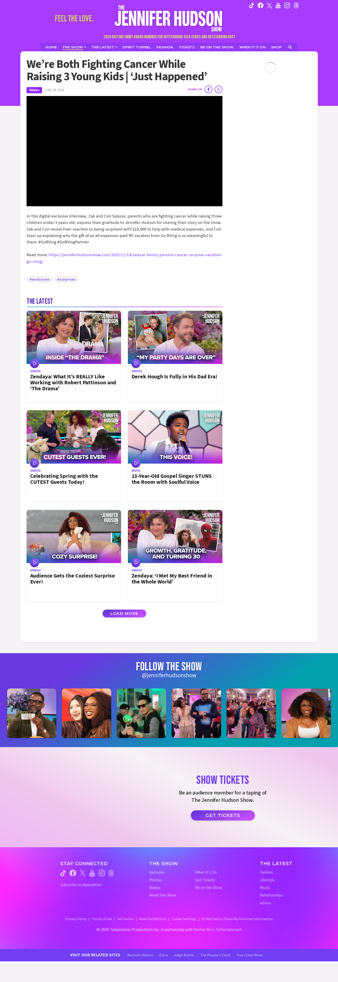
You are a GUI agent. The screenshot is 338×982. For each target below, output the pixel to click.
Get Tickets (223, 815)
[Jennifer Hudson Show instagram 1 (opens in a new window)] (32, 713)
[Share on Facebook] (208, 89)
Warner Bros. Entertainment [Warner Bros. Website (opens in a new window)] (218, 929)
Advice (265, 903)
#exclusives (40, 279)
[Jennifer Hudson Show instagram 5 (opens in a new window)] (251, 713)
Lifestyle (267, 880)
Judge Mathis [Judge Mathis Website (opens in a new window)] (184, 955)
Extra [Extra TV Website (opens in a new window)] (163, 955)
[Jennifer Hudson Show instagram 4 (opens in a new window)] (196, 713)
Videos (34, 90)
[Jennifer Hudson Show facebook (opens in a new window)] (260, 5)
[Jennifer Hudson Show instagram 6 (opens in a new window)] (306, 713)
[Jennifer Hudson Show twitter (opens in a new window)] (269, 5)
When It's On (206, 872)
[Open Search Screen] (290, 47)
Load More (124, 613)
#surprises (66, 279)
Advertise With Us (152, 918)
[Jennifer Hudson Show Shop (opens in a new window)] (276, 47)
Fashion (266, 872)
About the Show (162, 895)
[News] (104, 47)
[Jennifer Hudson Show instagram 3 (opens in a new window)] (141, 713)
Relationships (271, 895)
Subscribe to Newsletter (81, 885)
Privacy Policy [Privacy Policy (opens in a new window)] (76, 918)
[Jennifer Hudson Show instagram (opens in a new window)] (287, 5)
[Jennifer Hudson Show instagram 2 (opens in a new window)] (86, 713)
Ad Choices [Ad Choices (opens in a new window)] (125, 918)
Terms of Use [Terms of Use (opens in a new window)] (102, 918)
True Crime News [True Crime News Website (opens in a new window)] (249, 955)
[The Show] (74, 47)
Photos (155, 880)
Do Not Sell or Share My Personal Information (237, 918)
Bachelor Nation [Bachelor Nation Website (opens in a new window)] (140, 955)
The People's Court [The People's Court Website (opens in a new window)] (215, 955)
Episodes (157, 872)
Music (265, 887)
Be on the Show (208, 887)
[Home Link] (169, 18)
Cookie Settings (183, 918)
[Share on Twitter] (218, 89)
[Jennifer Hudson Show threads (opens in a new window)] (111, 873)
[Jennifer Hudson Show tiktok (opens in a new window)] (251, 5)
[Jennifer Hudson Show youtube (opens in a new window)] (278, 5)
